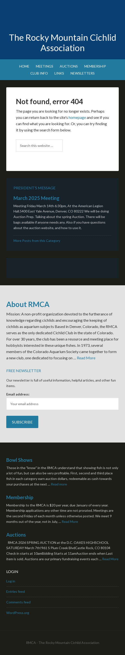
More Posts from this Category (36, 241)
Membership (19, 497)
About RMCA (27, 304)
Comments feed (18, 602)
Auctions (16, 535)
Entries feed (15, 591)
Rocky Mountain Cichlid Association (62, 17)
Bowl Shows (19, 460)
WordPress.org (17, 613)
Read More (86, 357)
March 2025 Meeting (36, 198)
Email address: (18, 394)
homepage (77, 117)
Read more (59, 484)
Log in (10, 581)
